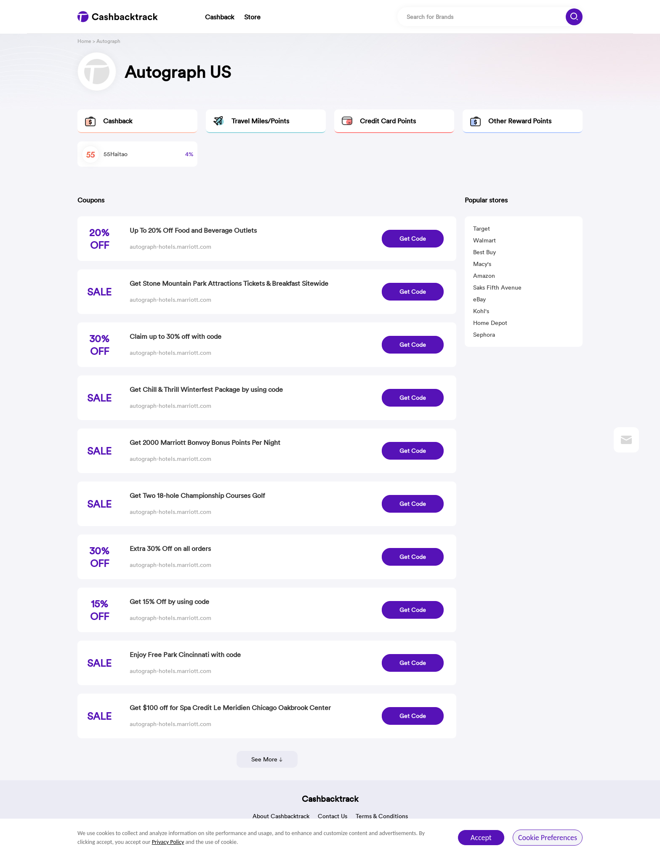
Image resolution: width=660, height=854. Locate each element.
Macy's (482, 264)
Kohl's (481, 311)
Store (252, 17)
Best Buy (484, 252)
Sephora (484, 334)
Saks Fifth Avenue (497, 287)
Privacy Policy (168, 842)
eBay (479, 299)
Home (84, 41)
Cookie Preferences (547, 837)
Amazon (484, 275)
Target (481, 228)
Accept (481, 837)
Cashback (219, 17)
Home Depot (490, 323)
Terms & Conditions (382, 816)
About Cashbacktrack (281, 816)
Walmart (484, 240)
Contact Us (332, 816)
